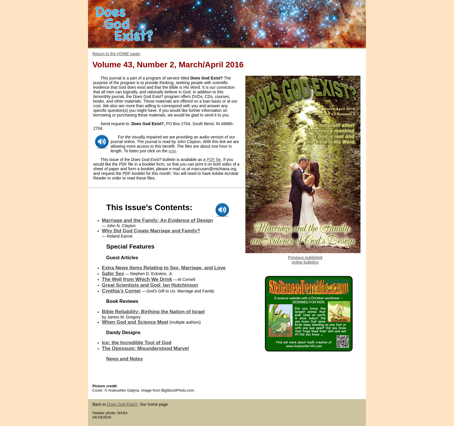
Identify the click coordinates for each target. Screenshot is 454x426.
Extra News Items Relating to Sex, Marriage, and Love (164, 268)
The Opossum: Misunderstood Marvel (145, 348)
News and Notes (124, 358)
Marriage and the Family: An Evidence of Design (157, 220)
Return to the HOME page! (116, 53)
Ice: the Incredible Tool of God (136, 342)
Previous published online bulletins (305, 259)
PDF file (214, 159)
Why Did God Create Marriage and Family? (151, 231)
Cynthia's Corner (121, 291)
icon (172, 151)
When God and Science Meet (135, 322)
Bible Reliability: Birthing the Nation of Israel (153, 311)
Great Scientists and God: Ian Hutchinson (150, 285)
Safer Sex (113, 273)
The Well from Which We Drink (137, 279)
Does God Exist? (122, 404)
